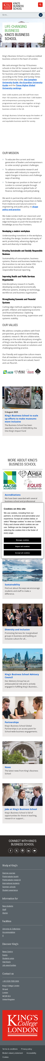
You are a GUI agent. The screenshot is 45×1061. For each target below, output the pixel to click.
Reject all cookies (22, 546)
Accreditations (13, 494)
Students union (8, 958)
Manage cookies (22, 540)
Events (4, 955)
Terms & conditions (10, 1049)
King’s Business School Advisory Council (22, 676)
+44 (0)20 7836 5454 (10, 981)
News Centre (7, 952)
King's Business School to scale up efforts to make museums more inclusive (21, 418)
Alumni (5, 913)
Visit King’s (6, 962)
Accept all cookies (22, 553)
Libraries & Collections (11, 929)
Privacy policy (26, 1049)
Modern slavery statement (12, 1053)
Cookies (5, 1057)
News (8, 767)
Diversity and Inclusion (17, 629)
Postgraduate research (11, 880)
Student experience (10, 890)
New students (7, 906)
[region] (22, 530)
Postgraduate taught (10, 877)
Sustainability (12, 584)
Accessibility (31, 1053)
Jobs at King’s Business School (21, 809)
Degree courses (8, 873)
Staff (4, 910)
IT (3, 936)
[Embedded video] (22, 137)
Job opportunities (9, 965)
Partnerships (12, 722)
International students (10, 883)
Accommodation (8, 932)
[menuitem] (22, 873)
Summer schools (8, 887)
